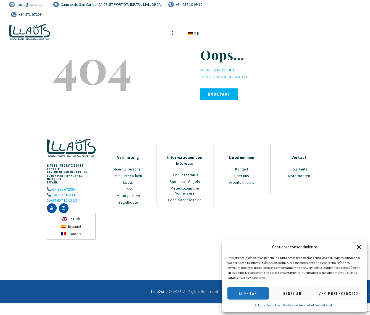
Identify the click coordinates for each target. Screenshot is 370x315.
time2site (159, 291)
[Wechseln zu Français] (71, 233)
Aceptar (248, 293)
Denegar (292, 293)
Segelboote (128, 202)
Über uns (241, 175)
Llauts (128, 182)
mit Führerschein (128, 175)
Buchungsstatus (185, 174)
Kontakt (241, 169)
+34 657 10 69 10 (64, 194)
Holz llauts (298, 169)
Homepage (219, 94)
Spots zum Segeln (185, 181)
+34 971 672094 (63, 189)
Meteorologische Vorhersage (184, 191)
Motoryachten (128, 195)
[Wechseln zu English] (71, 219)
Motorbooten (299, 175)
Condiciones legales (184, 199)
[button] (359, 247)
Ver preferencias (339, 293)
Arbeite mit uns (241, 182)
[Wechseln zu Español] (71, 226)
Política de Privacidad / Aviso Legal (307, 305)
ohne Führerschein (128, 169)
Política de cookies (267, 305)
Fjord (128, 189)
